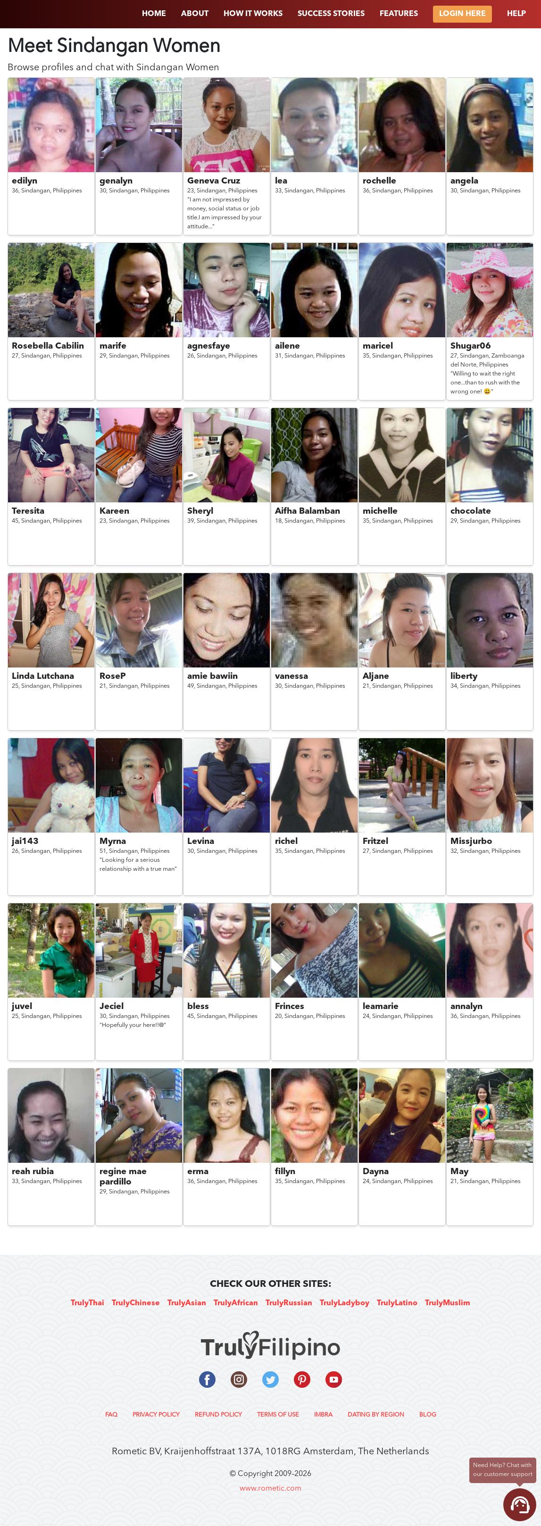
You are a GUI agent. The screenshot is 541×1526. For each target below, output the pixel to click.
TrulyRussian (289, 1303)
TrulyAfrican (236, 1303)
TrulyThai (87, 1303)
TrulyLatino (397, 1303)
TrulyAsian (186, 1303)
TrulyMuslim (447, 1303)
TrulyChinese (136, 1303)
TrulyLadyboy (344, 1303)
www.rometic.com (270, 1489)
